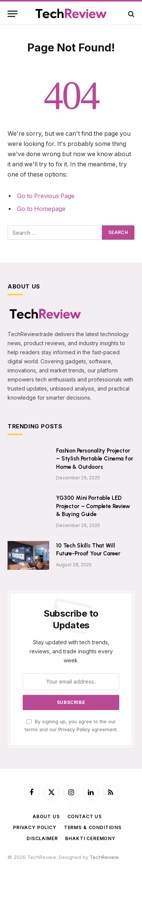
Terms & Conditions (93, 827)
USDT (14, 864)
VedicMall (113, 894)
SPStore (30, 879)
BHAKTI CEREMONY (90, 838)
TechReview (104, 857)
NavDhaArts (22, 887)
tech (50, 864)
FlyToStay (48, 894)
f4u (26, 864)
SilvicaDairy (21, 872)
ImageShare (22, 894)
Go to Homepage (41, 208)
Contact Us (84, 816)
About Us (46, 816)
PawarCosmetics (101, 864)
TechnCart (71, 887)
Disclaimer (42, 838)
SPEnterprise (56, 879)
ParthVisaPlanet (54, 872)
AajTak (83, 872)
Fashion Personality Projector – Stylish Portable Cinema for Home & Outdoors (94, 458)
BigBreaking (100, 887)
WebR (68, 894)
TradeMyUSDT (110, 872)
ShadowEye (21, 901)
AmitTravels (119, 879)
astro (63, 864)
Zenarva (47, 887)
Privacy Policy (74, 729)
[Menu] (12, 13)
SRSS (14, 879)
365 (75, 864)
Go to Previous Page (46, 196)
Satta (37, 864)
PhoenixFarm (88, 879)
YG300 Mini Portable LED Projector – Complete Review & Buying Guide (93, 506)
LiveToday (89, 894)
